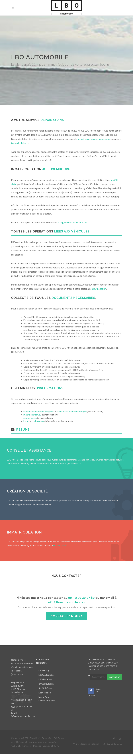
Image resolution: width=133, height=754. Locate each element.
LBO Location (99, 288)
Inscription (114, 676)
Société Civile (45, 688)
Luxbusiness (38, 421)
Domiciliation (45, 692)
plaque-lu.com (30, 418)
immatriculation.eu (20, 143)
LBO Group (44, 670)
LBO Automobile (47, 674)
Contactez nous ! (66, 616)
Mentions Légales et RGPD (46, 745)
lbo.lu (26, 421)
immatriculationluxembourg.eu (72, 411)
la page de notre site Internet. (72, 222)
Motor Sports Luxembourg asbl (47, 699)
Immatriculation (46, 683)
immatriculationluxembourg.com (94, 139)
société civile (59, 545)
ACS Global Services (21, 745)
